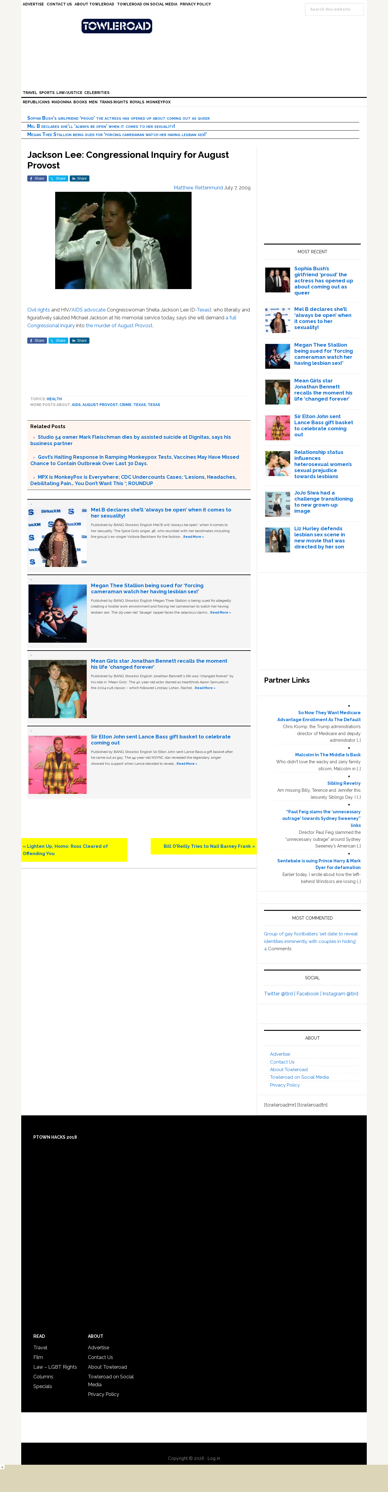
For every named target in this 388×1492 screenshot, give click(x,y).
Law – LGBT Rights (55, 1367)
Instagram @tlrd (340, 994)
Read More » (193, 536)
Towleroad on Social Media (299, 1077)
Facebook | (309, 994)
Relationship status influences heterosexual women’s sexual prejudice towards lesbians (323, 464)
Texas (203, 310)
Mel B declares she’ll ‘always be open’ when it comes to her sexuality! (101, 126)
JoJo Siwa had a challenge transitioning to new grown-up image (323, 502)
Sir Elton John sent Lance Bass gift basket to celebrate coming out (323, 425)
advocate (94, 310)
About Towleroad (289, 1069)
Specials (42, 1386)
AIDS (77, 310)
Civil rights (38, 310)
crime (125, 405)
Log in (214, 1458)
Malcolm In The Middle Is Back (328, 754)
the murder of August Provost (119, 325)
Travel (40, 1347)
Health (54, 399)
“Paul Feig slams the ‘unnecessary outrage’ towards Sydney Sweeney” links (321, 818)
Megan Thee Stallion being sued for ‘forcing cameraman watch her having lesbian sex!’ (117, 134)
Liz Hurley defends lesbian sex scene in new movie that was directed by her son (319, 537)
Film (38, 1357)
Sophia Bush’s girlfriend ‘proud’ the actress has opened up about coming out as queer (118, 118)
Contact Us (282, 1062)
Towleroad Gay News (195, 26)
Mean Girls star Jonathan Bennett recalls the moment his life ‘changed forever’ (323, 390)
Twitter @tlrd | (280, 994)
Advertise (280, 1054)
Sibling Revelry (344, 783)
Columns (43, 1377)
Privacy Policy (285, 1085)
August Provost (100, 405)
